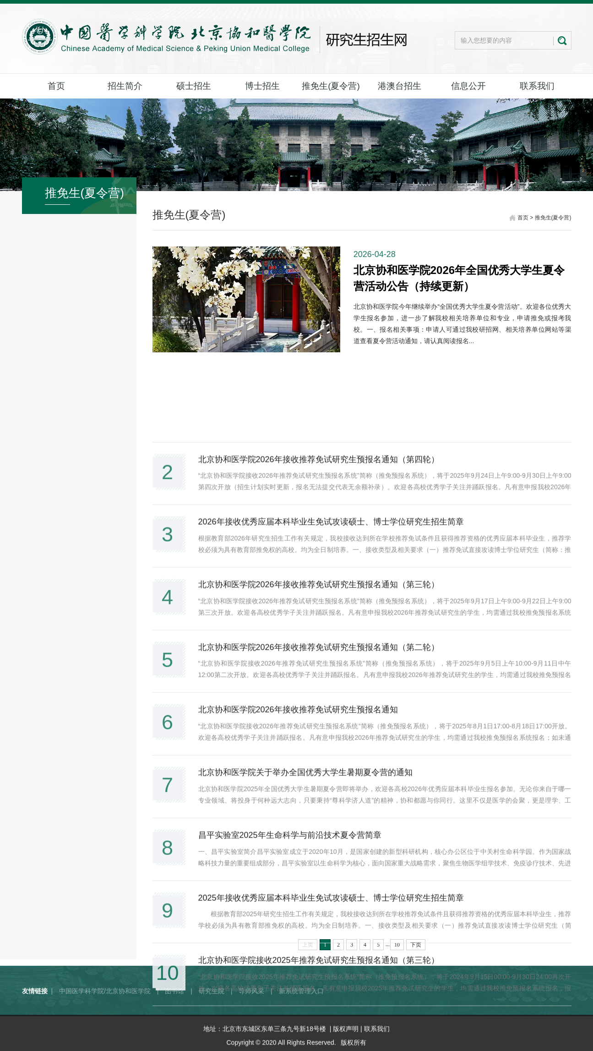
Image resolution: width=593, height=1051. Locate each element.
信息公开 (468, 86)
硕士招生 (193, 86)
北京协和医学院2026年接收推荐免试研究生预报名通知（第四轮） (318, 681)
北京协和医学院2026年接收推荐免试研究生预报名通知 (298, 931)
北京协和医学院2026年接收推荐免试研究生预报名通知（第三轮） (318, 806)
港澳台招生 (399, 86)
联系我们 (537, 86)
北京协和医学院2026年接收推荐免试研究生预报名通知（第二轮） (318, 869)
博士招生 (262, 86)
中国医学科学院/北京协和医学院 (105, 1010)
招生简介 (125, 86)
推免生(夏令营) (331, 86)
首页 (56, 86)
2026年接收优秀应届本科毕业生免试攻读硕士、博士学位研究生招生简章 (331, 744)
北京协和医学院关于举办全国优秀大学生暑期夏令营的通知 (305, 994)
